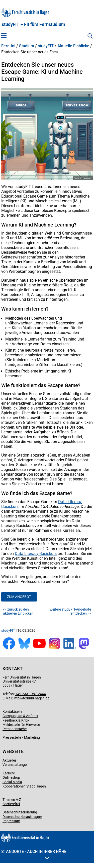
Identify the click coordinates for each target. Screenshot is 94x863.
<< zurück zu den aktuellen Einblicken (18, 611)
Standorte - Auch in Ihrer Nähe (33, 854)
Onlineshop (11, 777)
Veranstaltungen (16, 765)
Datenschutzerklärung (20, 812)
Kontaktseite (12, 711)
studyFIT (46, 46)
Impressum (11, 821)
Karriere (9, 773)
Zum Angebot (19, 597)
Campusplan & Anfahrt (20, 716)
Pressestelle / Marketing (21, 737)
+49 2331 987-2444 (30, 694)
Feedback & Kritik (16, 720)
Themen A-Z (12, 800)
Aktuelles (10, 760)
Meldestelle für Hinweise (21, 725)
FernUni (8, 46)
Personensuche (15, 729)
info (17, 698)
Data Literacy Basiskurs (36, 553)
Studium (26, 46)
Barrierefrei (11, 804)
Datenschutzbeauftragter (22, 817)
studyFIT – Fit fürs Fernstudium (33, 24)
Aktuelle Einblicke (73, 46)
